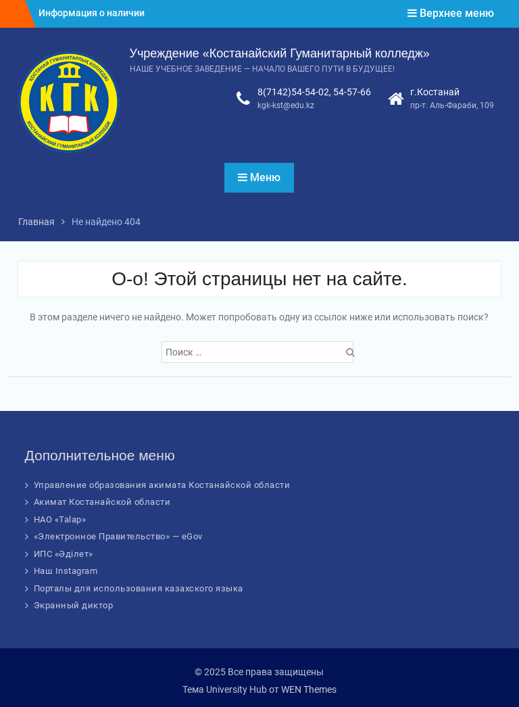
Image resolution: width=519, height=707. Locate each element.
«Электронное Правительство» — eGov (118, 536)
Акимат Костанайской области (102, 502)
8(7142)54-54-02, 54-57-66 (314, 92)
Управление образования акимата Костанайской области (162, 485)
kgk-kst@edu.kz (285, 105)
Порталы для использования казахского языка (138, 588)
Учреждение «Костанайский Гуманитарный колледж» (280, 53)
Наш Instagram (66, 571)
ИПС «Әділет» (63, 554)
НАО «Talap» (60, 519)
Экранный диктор (74, 605)
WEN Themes (309, 689)
